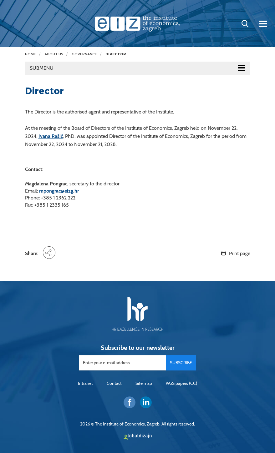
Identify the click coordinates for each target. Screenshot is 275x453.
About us (53, 54)
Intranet (85, 383)
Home (30, 54)
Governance (84, 54)
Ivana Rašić (50, 136)
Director (115, 54)
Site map (143, 383)
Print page (239, 253)
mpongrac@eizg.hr (59, 191)
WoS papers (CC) (181, 383)
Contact (114, 383)
